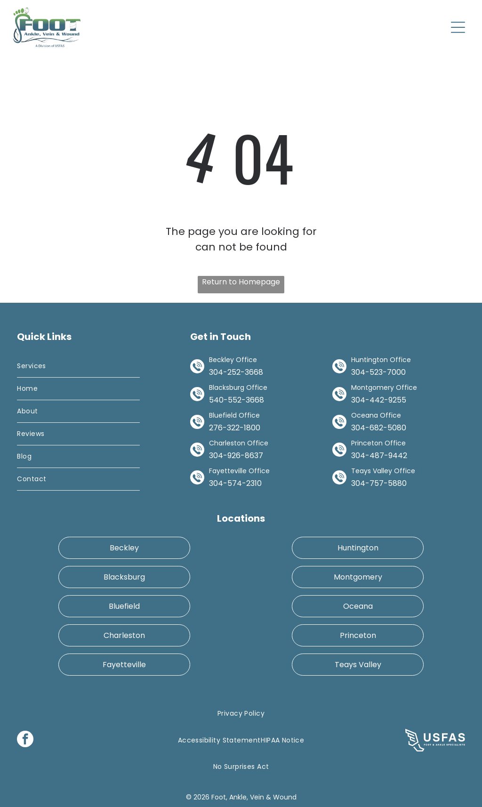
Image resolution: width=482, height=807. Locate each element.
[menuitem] (78, 366)
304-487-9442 (379, 455)
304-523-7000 (378, 372)
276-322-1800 (234, 427)
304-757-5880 (379, 483)
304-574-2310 (235, 483)
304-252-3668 (236, 372)
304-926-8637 (236, 455)
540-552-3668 (236, 400)
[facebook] (25, 740)
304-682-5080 (378, 427)
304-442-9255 (378, 400)
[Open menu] (458, 27)
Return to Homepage (241, 281)
